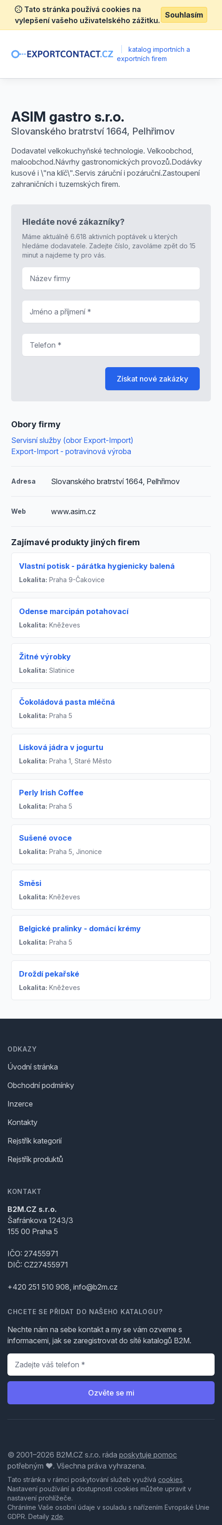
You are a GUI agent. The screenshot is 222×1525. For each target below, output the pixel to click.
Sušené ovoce (45, 837)
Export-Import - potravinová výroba (71, 451)
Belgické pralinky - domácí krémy (80, 928)
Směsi (30, 883)
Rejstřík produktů (35, 1159)
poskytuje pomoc (148, 1454)
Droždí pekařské (49, 973)
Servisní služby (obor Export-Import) (72, 440)
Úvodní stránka (32, 1066)
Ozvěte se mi (111, 1392)
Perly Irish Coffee (51, 792)
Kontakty (22, 1122)
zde (57, 1516)
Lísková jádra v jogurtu (61, 747)
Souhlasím (184, 14)
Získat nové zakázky (152, 378)
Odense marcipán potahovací (73, 611)
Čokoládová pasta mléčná (67, 702)
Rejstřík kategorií (34, 1140)
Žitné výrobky (45, 656)
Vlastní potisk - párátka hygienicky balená (97, 566)
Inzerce (20, 1103)
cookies (170, 1479)
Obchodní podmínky (40, 1085)
